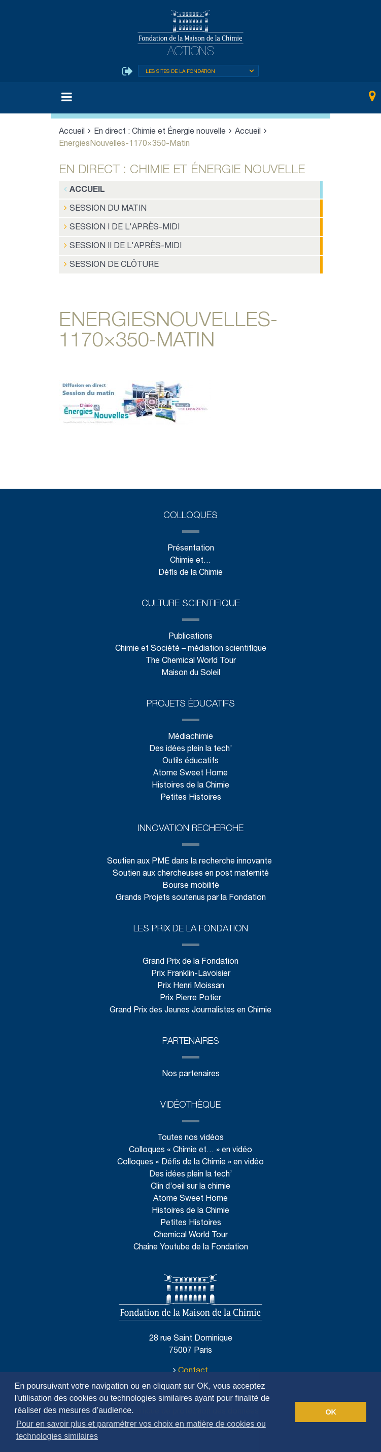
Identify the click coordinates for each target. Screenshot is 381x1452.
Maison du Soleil (190, 668)
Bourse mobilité (190, 880)
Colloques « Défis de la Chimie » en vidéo (190, 1157)
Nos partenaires (190, 1069)
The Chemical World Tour (190, 655)
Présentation (190, 543)
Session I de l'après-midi (115, 225)
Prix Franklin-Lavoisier (190, 968)
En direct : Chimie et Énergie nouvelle (160, 132)
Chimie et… (191, 555)
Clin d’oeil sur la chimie (190, 1181)
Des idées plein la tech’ (190, 744)
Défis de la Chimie (190, 567)
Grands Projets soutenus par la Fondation (190, 892)
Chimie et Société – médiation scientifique (190, 643)
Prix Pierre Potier (190, 993)
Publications (190, 631)
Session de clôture (106, 260)
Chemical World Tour (190, 1230)
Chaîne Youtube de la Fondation (190, 1242)
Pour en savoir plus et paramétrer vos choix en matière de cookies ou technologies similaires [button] (141, 1430)
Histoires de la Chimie (190, 780)
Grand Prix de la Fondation (190, 956)
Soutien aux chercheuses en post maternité (190, 868)
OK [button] (330, 1412)
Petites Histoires (190, 792)
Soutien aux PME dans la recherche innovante (191, 856)
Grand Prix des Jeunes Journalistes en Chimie (190, 1005)
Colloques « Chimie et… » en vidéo (190, 1145)
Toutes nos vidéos (190, 1132)
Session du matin (101, 207)
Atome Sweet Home (191, 768)
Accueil (72, 132)
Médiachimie (190, 731)
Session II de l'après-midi (116, 243)
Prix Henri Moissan (190, 981)
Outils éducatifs (190, 756)
